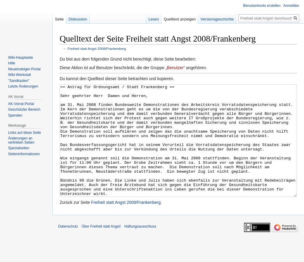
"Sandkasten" (18, 81)
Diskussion (78, 19)
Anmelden (291, 6)
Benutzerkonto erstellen (262, 6)
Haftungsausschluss (140, 249)
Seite (59, 19)
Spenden (15, 115)
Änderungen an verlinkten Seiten (21, 140)
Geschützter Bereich (24, 109)
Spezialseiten (18, 148)
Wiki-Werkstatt (19, 75)
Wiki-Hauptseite (20, 57)
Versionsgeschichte (217, 19)
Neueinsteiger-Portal (24, 69)
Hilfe (11, 63)
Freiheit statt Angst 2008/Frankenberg (97, 48)
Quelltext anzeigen (180, 19)
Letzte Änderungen (23, 86)
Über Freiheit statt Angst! (101, 249)
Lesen (153, 19)
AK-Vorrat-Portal (21, 104)
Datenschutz (68, 249)
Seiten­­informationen (24, 154)
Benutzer (175, 67)
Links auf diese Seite (24, 133)
